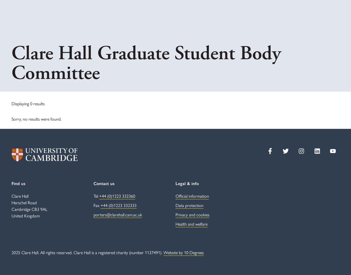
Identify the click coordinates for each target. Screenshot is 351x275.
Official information (192, 196)
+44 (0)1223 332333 (119, 205)
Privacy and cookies (193, 214)
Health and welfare (192, 224)
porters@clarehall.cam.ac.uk (118, 214)
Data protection (189, 205)
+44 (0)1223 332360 (117, 196)
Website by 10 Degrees (183, 252)
